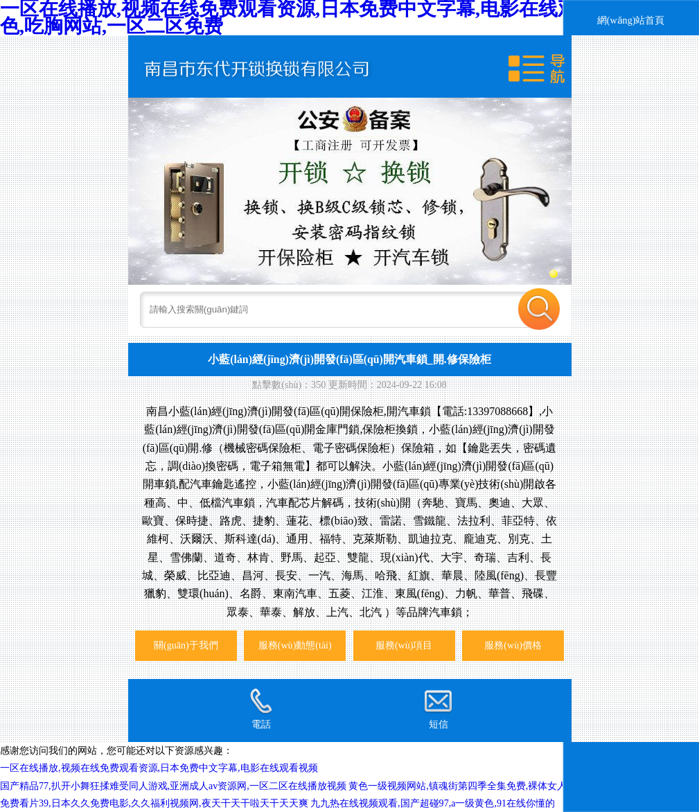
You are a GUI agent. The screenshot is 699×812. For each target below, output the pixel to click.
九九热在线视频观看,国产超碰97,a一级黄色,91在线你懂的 (432, 803)
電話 (260, 709)
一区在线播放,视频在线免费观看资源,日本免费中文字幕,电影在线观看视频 (159, 767)
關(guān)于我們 (186, 645)
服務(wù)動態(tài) (295, 645)
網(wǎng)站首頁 (631, 20)
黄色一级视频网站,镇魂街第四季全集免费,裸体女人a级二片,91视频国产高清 (509, 785)
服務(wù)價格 (513, 645)
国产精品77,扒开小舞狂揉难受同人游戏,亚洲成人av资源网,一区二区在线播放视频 (173, 785)
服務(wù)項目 (404, 645)
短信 (437, 709)
